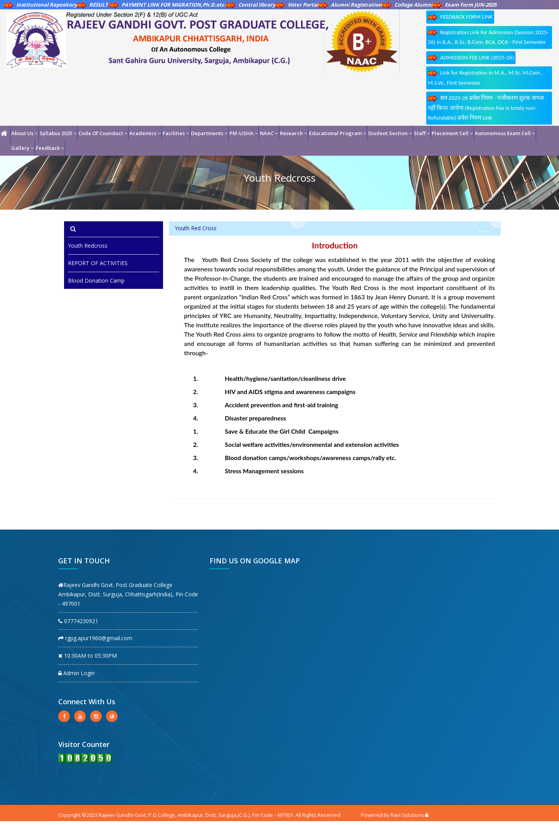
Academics (145, 133)
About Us (24, 133)
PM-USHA (243, 133)
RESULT (93, 4)
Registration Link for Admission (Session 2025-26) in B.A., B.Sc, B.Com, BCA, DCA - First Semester (488, 36)
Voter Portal (296, 4)
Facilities (176, 133)
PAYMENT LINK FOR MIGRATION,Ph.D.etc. (167, 4)
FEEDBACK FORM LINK (460, 17)
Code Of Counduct (102, 133)
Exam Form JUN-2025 (464, 4)
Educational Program (337, 133)
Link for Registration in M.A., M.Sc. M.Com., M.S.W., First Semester (485, 77)
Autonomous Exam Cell (505, 133)
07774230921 (78, 621)
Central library (250, 4)
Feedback (50, 147)
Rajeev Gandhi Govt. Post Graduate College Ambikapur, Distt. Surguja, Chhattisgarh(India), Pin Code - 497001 (128, 594)
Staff (422, 133)
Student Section (390, 133)
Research (293, 133)
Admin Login (76, 673)
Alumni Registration (350, 4)
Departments (209, 133)
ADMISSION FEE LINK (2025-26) (471, 58)
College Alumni (407, 4)
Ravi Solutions (407, 814)
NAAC (269, 133)
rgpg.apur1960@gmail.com (95, 638)
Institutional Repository (40, 4)
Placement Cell (452, 133)
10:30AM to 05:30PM (87, 655)
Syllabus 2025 (58, 133)
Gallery (22, 147)
